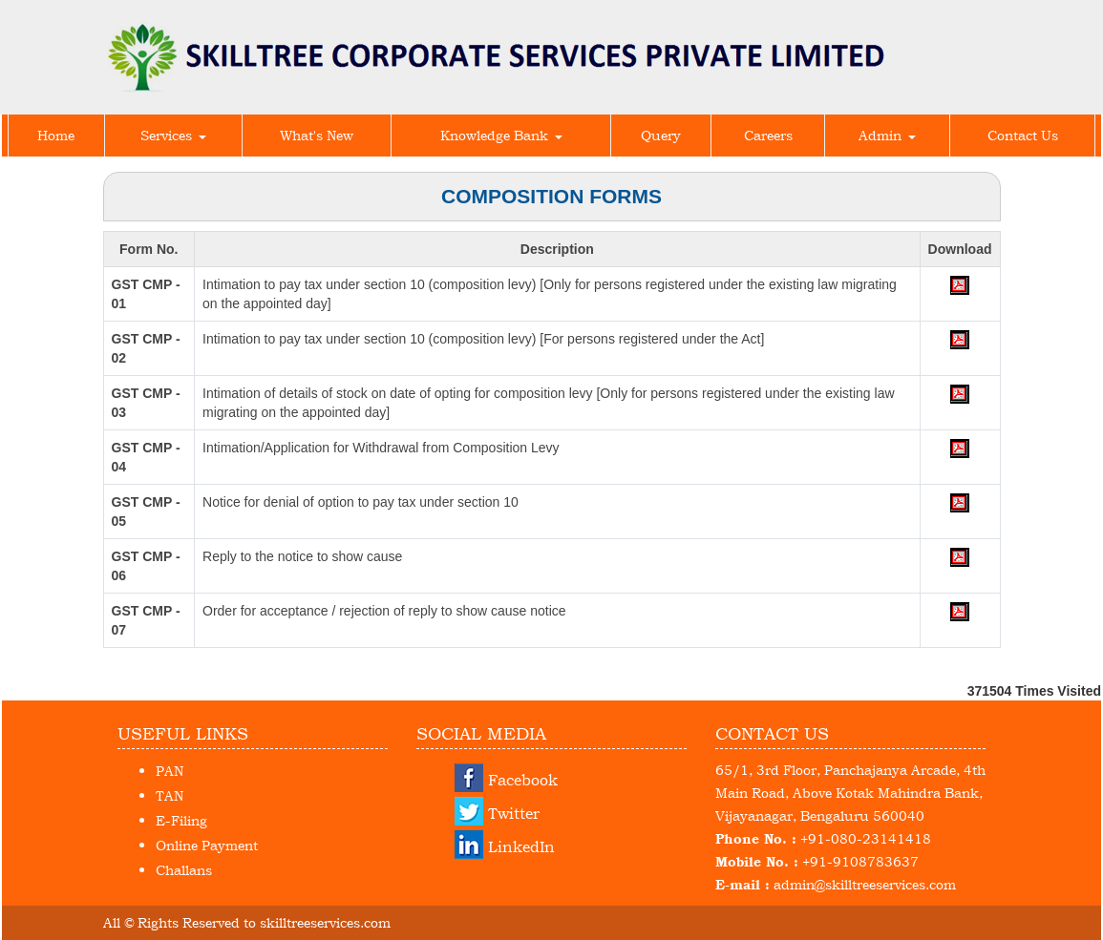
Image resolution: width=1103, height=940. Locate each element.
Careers (768, 135)
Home (55, 135)
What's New (316, 135)
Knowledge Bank (501, 135)
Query (661, 135)
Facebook (523, 779)
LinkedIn (521, 846)
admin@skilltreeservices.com (865, 884)
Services (173, 135)
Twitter (514, 813)
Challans (184, 870)
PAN (169, 771)
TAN (169, 795)
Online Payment (207, 845)
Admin (887, 135)
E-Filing (181, 820)
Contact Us (1022, 135)
